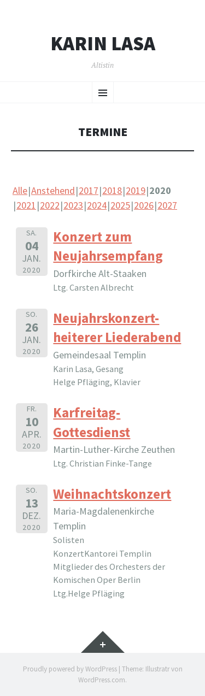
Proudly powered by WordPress (70, 669)
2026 (144, 205)
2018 (112, 190)
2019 (135, 190)
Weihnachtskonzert (112, 494)
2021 (26, 205)
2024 (97, 205)
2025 (120, 205)
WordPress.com (101, 680)
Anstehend (53, 190)
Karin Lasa (102, 44)
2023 (73, 205)
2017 (88, 190)
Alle (20, 190)
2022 (50, 205)
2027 (167, 205)
